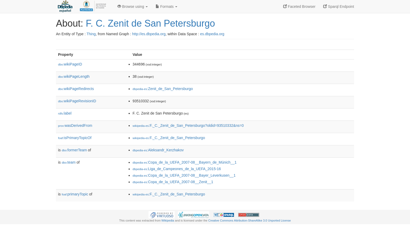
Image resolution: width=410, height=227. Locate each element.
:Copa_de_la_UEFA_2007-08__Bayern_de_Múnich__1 (185, 162)
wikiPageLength (74, 76)
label (64, 113)
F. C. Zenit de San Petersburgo (150, 23)
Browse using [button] (132, 6)
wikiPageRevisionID (77, 101)
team (69, 162)
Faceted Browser (299, 6)
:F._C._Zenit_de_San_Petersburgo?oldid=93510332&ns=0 (188, 125)
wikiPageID (70, 64)
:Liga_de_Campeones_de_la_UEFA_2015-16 (177, 169)
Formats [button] (166, 6)
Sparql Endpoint (338, 6)
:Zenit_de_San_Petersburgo (163, 89)
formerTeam (74, 150)
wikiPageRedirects (76, 89)
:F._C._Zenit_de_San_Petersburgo (169, 138)
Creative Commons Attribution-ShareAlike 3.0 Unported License (249, 220)
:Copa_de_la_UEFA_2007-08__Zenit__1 (173, 182)
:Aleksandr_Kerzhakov (158, 150)
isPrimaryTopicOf (75, 138)
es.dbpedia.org (212, 34)
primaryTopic (75, 194)
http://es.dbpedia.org (149, 34)
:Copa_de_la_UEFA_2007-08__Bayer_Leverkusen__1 (184, 175)
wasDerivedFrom (75, 125)
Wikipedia (167, 220)
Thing (91, 34)
